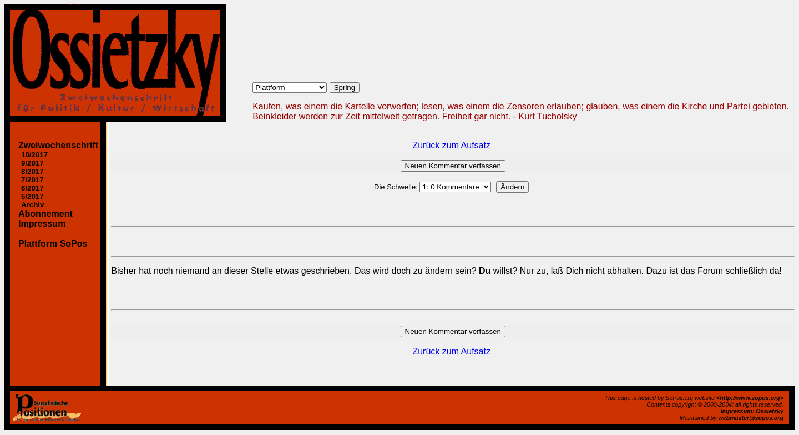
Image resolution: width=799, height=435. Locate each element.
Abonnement (45, 213)
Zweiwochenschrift (58, 145)
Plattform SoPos (52, 243)
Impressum (41, 223)
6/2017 (32, 188)
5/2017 (32, 196)
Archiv (32, 205)
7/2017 (32, 180)
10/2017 (34, 155)
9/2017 (32, 163)
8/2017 (32, 171)
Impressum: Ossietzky (752, 411)
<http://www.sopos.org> (749, 397)
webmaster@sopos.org (750, 417)
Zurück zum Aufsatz (451, 145)
